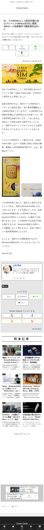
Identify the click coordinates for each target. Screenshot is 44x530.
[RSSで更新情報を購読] (23, 278)
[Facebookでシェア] (22, 47)
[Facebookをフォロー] (17, 278)
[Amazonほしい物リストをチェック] (20, 278)
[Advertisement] (22, 458)
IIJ (10, 253)
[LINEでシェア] (35, 47)
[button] (22, 53)
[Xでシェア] (8, 47)
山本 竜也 (17, 265)
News (5, 286)
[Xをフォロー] (14, 278)
